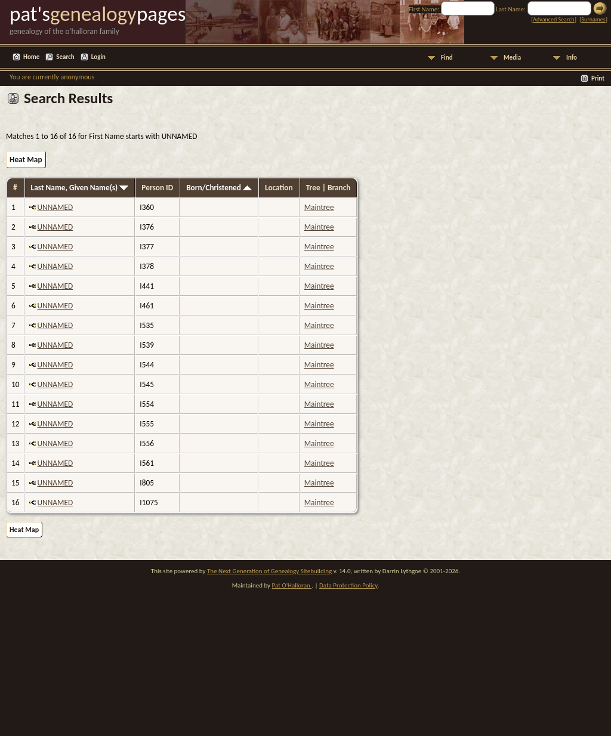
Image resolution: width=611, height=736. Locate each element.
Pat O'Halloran (292, 585)
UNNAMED (55, 207)
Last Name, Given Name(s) (80, 188)
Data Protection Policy (348, 585)
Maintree (319, 207)
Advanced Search (553, 19)
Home (31, 57)
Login (98, 57)
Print (597, 78)
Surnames (593, 19)
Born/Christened (219, 188)
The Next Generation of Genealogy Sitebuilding (269, 571)
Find (447, 57)
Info (571, 57)
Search (65, 57)
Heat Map (26, 159)
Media (512, 57)
